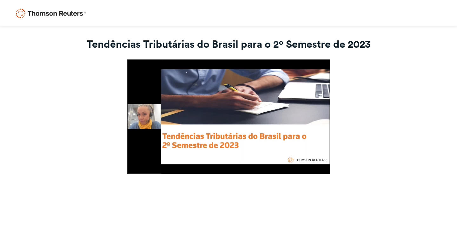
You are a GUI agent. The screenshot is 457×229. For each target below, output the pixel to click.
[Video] (228, 116)
